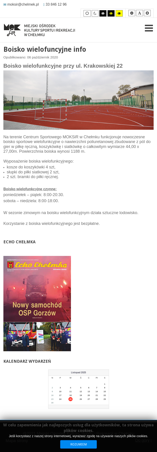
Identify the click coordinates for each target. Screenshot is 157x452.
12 (81, 391)
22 (105, 395)
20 (89, 395)
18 (70, 395)
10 (60, 391)
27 (89, 399)
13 (89, 391)
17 (60, 395)
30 (52, 403)
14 (97, 391)
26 (81, 399)
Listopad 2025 (78, 372)
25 (70, 399)
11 (70, 391)
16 (52, 395)
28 (97, 399)
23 (52, 399)
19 (81, 395)
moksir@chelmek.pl (21, 4)
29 (105, 399)
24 (60, 399)
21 (97, 395)
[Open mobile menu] (149, 28)
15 (105, 391)
